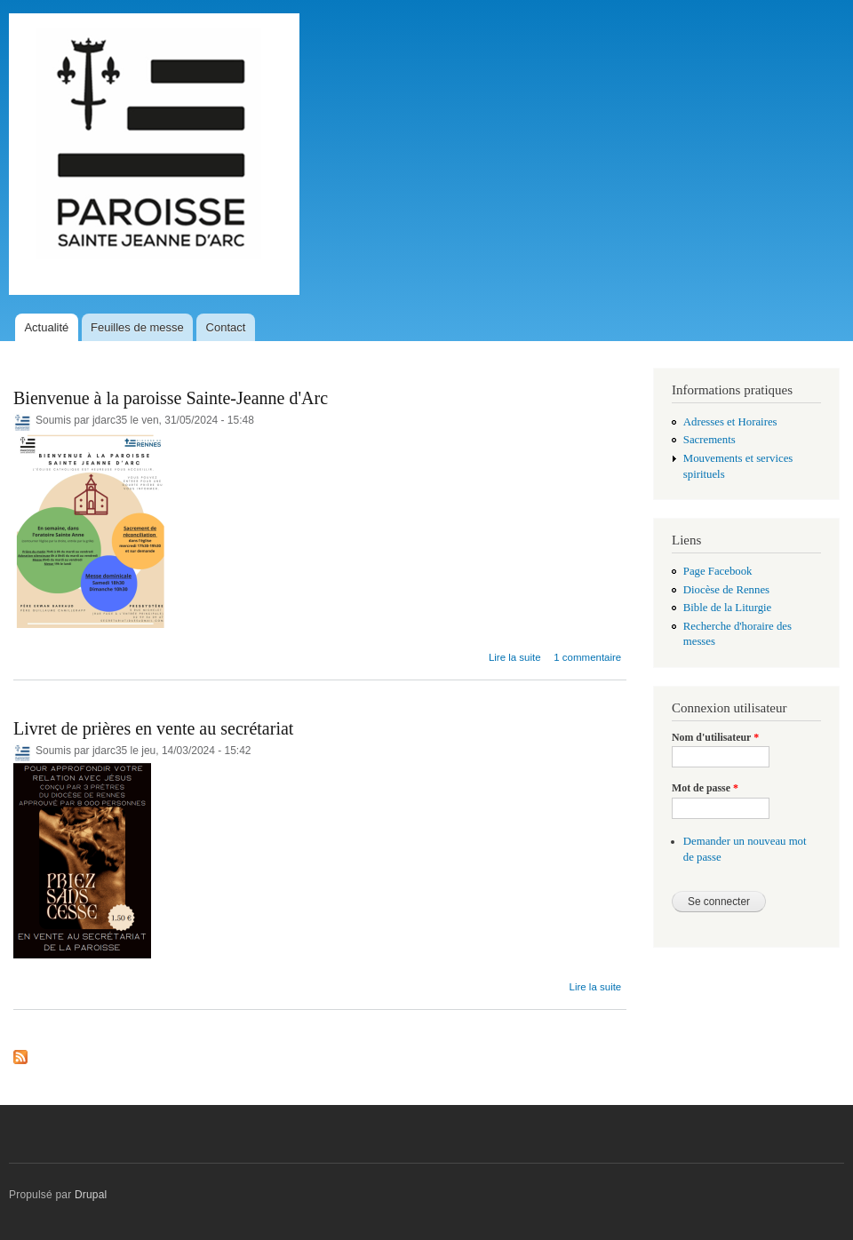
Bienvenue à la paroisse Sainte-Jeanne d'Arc (170, 398)
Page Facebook (718, 571)
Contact (226, 327)
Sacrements (709, 439)
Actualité (46, 327)
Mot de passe (705, 788)
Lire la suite (515, 657)
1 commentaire (587, 657)
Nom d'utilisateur (715, 737)
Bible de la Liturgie (727, 607)
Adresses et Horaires (730, 422)
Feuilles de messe (137, 327)
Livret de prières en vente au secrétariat (153, 728)
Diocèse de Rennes (726, 590)
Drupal (91, 1194)
